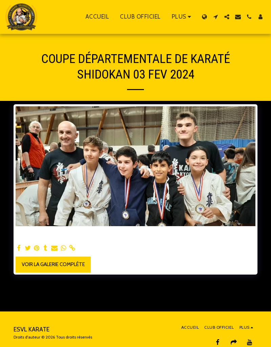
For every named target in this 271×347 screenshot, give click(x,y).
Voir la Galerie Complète (53, 264)
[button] (215, 17)
